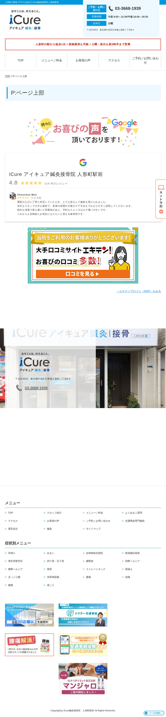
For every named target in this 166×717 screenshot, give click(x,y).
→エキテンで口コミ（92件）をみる (138, 291)
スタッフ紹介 (54, 512)
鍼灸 (49, 528)
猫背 (49, 569)
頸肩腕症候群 (132, 553)
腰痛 (10, 585)
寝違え (128, 569)
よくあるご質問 (133, 512)
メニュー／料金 (52, 60)
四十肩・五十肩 (55, 561)
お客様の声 (83, 60)
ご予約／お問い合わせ (145, 60)
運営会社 (13, 528)
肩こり (50, 585)
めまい (50, 553)
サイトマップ (93, 528)
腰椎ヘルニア (15, 569)
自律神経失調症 (94, 553)
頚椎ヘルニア (132, 561)
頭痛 (127, 577)
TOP (21, 60)
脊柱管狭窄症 (15, 561)
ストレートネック (95, 569)
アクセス (114, 60)
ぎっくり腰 (14, 577)
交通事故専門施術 (135, 520)
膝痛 (88, 577)
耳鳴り (11, 553)
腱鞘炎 (89, 561)
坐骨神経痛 (53, 577)
